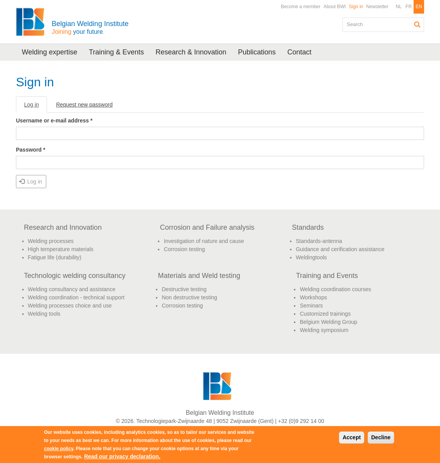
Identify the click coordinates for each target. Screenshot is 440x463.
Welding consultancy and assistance (71, 289)
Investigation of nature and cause (204, 241)
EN (419, 6)
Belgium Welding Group (328, 322)
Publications (257, 52)
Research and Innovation (63, 227)
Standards (308, 227)
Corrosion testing (184, 249)
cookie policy (58, 448)
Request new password (84, 104)
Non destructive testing (189, 297)
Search (417, 24)
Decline (381, 437)
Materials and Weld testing (199, 276)
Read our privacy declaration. (122, 456)
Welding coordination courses (335, 289)
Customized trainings (325, 314)
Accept (351, 437)
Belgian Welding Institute (90, 27)
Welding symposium (324, 330)
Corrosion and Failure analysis (207, 227)
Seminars (311, 305)
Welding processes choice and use (70, 305)
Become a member (300, 6)
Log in (35, 107)
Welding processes (51, 241)
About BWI (334, 6)
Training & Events (116, 52)
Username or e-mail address (54, 120)
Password (30, 150)
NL (399, 6)
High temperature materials (61, 249)
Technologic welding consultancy (75, 276)
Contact (299, 52)
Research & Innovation (190, 52)
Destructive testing (184, 289)
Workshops (313, 297)
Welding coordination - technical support (76, 297)
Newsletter (377, 6)
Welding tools (44, 314)
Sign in (356, 6)
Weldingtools (311, 257)
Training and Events (327, 276)
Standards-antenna (319, 241)
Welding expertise (49, 52)
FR (408, 6)
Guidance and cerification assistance (340, 249)
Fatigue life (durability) (55, 257)
